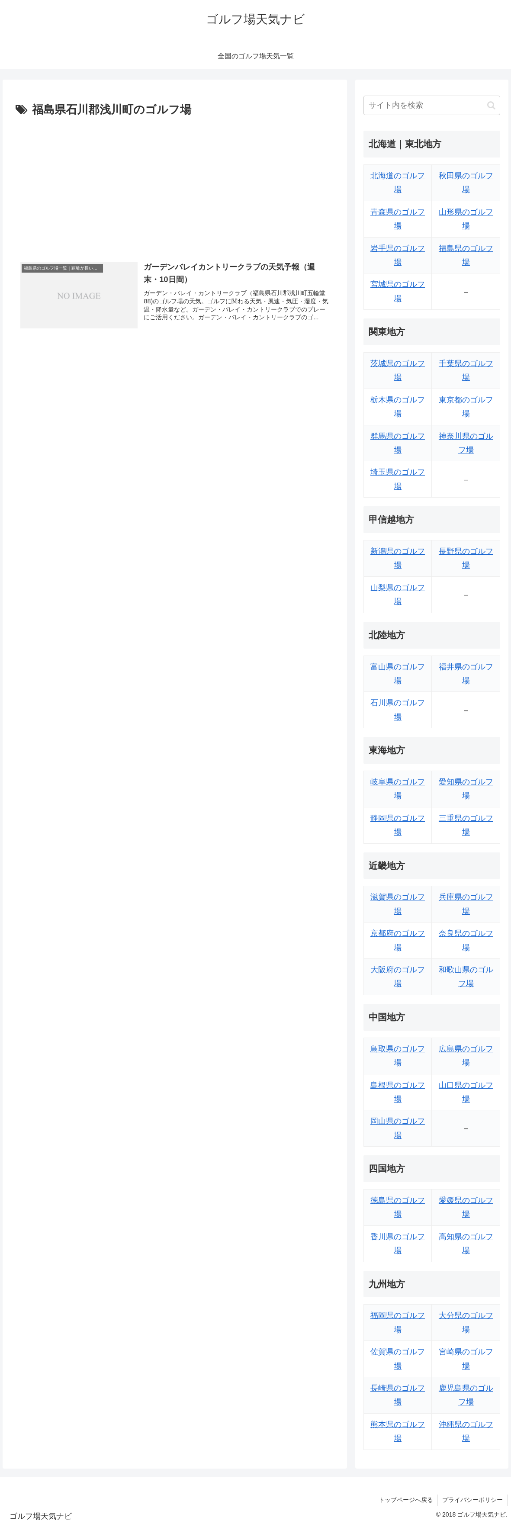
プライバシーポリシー (472, 1499)
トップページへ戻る (406, 1499)
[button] (491, 105)
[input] (432, 105)
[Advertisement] (175, 184)
